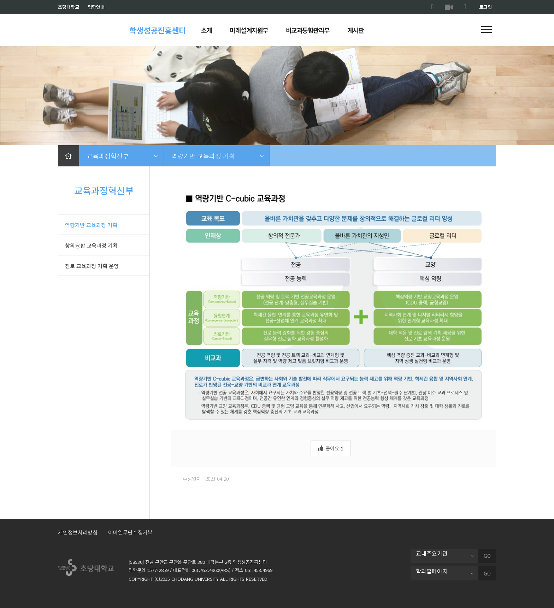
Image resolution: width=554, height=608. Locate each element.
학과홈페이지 (432, 571)
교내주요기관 (432, 553)
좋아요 (330, 448)
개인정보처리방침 (78, 532)
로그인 (485, 7)
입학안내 (96, 7)
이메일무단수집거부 (130, 532)
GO (487, 555)
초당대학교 (68, 7)
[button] (486, 30)
